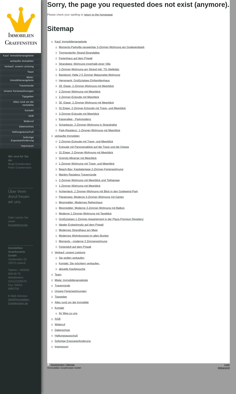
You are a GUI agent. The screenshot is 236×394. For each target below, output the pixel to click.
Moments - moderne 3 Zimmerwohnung (83, 241)
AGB (58, 318)
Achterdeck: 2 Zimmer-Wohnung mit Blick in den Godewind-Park (98, 191)
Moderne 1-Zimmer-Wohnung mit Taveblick (85, 213)
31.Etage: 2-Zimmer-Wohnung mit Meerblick (86, 152)
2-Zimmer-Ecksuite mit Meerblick (79, 97)
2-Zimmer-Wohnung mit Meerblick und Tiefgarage (89, 180)
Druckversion (56, 364)
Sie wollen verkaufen (71, 257)
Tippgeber (61, 296)
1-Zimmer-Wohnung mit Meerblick (79, 185)
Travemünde (62, 285)
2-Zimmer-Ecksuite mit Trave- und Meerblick (86, 141)
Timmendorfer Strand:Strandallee (79, 52)
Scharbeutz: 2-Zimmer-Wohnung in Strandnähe (88, 124)
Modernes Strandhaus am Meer (78, 230)
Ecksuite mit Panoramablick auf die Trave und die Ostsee (94, 147)
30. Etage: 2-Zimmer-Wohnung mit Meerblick (86, 102)
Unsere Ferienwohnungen (71, 291)
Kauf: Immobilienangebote (71, 41)
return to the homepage (98, 14)
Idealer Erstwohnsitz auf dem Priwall (81, 224)
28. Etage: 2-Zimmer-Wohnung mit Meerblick (86, 86)
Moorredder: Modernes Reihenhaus (81, 202)
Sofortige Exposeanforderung (73, 341)
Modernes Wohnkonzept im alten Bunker (84, 235)
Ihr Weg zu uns (68, 313)
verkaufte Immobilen (67, 136)
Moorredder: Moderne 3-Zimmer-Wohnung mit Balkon (92, 208)
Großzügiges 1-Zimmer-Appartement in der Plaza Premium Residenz (101, 219)
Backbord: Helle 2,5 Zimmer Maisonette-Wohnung (89, 74)
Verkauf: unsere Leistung (70, 252)
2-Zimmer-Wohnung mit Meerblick (79, 91)
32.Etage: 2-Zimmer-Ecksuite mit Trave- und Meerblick (92, 108)
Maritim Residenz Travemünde (77, 174)
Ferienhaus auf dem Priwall (75, 58)
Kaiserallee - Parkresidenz (75, 119)
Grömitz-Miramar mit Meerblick (78, 158)
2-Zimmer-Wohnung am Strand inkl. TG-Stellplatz (89, 69)
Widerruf (60, 324)
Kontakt (59, 307)
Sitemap (70, 364)
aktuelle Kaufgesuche (72, 269)
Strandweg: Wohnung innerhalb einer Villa (84, 63)
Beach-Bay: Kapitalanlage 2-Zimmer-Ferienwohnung (91, 169)
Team (58, 274)
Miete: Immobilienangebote (71, 280)
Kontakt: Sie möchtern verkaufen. (79, 263)
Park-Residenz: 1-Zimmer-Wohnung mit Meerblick (89, 130)
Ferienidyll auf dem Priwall (75, 246)
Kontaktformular (18, 225)
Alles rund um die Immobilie (72, 302)
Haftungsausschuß (66, 335)
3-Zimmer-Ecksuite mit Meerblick (79, 113)
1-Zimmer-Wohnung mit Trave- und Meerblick (86, 163)
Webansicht (224, 368)
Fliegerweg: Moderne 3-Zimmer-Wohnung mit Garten (91, 197)
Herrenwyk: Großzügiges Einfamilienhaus (84, 80)
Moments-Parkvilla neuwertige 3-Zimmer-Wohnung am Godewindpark (102, 47)
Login (227, 364)
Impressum (62, 346)
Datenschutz (62, 330)
